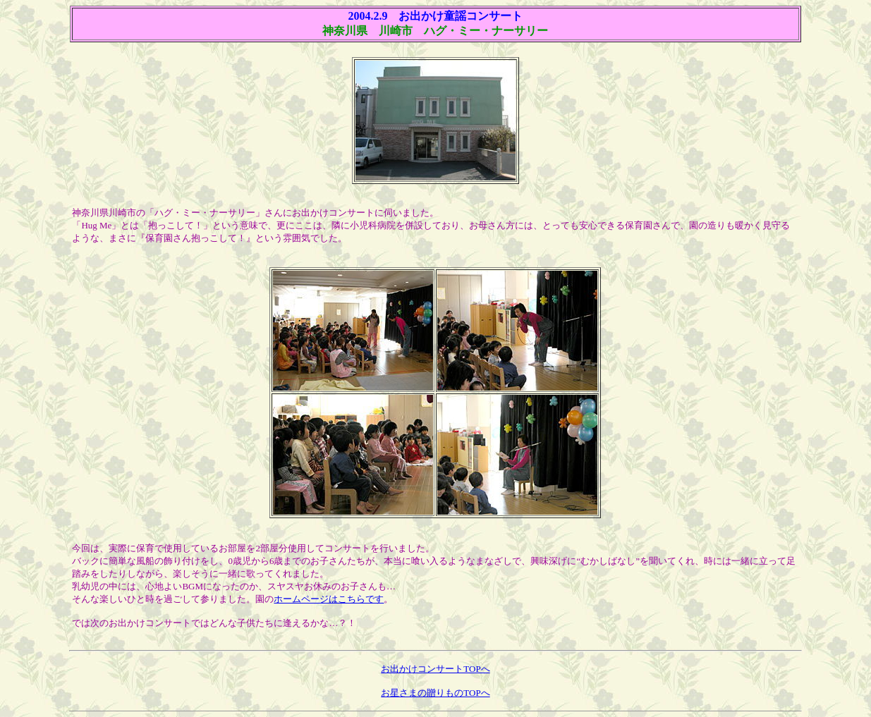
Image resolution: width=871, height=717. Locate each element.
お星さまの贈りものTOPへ (435, 692)
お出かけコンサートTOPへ (435, 668)
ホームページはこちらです (329, 599)
